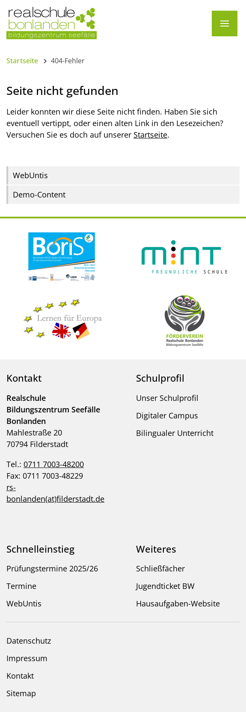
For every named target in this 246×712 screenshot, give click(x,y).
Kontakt (20, 676)
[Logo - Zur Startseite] (51, 23)
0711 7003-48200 (54, 464)
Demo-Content (39, 194)
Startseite (22, 60)
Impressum (26, 658)
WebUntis (30, 175)
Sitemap (21, 693)
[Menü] (224, 23)
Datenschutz (28, 641)
